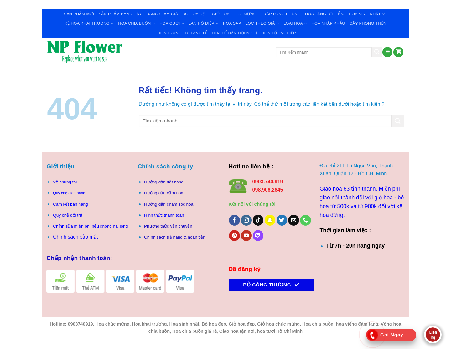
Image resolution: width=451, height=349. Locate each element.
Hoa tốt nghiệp (278, 33)
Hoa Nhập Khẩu (328, 23)
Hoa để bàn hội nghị (234, 33)
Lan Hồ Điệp (204, 24)
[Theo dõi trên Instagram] (246, 220)
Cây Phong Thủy (368, 23)
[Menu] (387, 52)
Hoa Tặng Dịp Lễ (324, 14)
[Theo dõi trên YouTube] (246, 235)
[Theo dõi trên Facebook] (234, 220)
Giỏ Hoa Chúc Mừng (234, 14)
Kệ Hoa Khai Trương (89, 24)
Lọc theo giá (262, 24)
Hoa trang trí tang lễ (182, 33)
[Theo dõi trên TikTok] (258, 220)
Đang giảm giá (162, 14)
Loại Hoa (295, 24)
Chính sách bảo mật (75, 236)
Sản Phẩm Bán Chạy (120, 14)
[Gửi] (376, 52)
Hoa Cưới (171, 24)
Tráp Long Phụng (281, 14)
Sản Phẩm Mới (79, 14)
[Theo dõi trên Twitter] (282, 220)
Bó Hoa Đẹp (195, 14)
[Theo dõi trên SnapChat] (270, 220)
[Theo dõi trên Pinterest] (234, 235)
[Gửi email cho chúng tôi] (293, 220)
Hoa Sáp (232, 23)
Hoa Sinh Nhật (367, 14)
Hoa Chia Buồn (136, 24)
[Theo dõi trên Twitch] (258, 235)
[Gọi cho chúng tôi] (305, 220)
